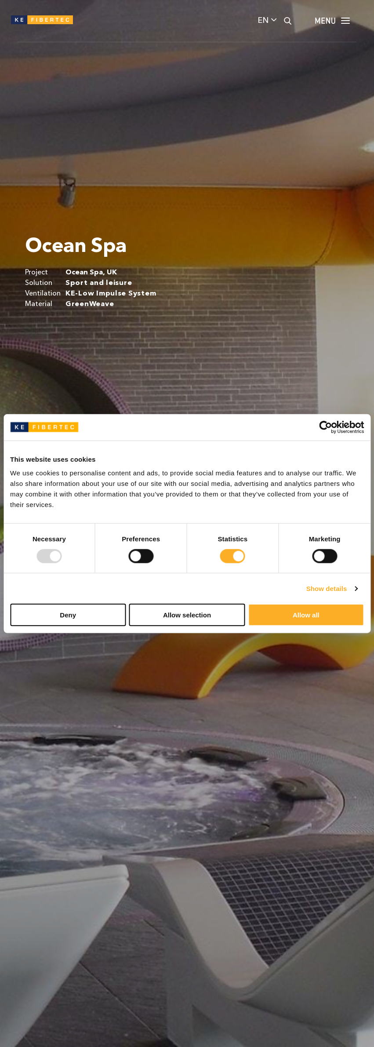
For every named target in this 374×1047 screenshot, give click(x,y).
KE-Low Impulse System (110, 293)
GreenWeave (89, 304)
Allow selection (187, 615)
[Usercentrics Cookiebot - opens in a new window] (325, 427)
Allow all (306, 615)
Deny (68, 615)
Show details (326, 588)
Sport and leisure (98, 283)
